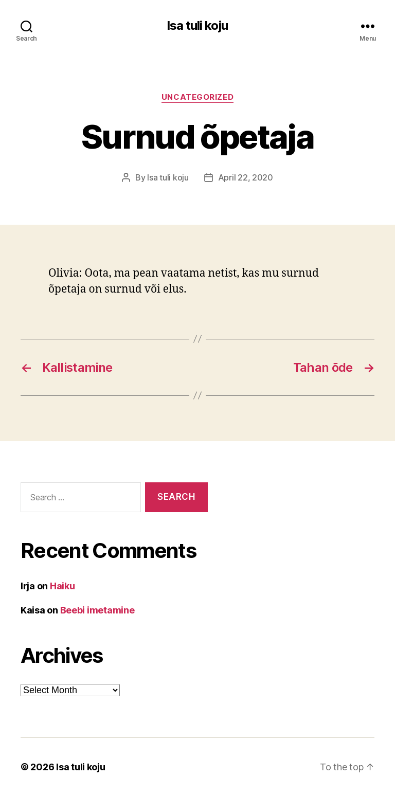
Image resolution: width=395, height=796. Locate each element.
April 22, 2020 (245, 177)
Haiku (62, 586)
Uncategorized (197, 97)
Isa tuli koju (197, 26)
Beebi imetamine (97, 610)
